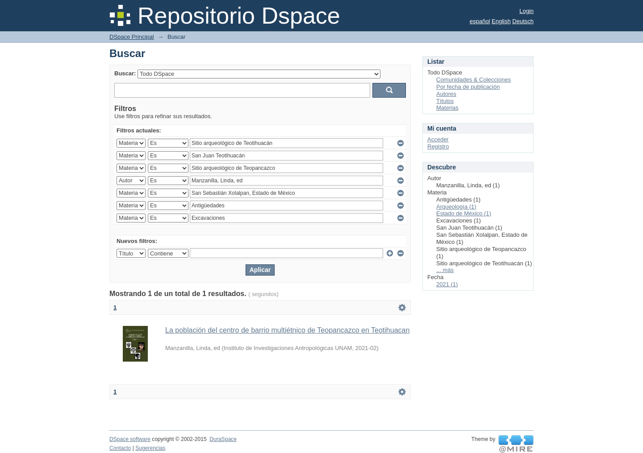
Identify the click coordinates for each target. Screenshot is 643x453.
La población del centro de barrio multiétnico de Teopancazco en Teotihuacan (287, 330)
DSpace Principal (131, 36)
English (501, 21)
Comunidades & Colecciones (473, 79)
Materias (447, 107)
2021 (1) (447, 284)
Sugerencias (150, 448)
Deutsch (523, 21)
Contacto (120, 448)
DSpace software (129, 439)
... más (445, 270)
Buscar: (125, 73)
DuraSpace (222, 439)
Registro (438, 146)
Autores (446, 94)
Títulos (445, 101)
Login (526, 11)
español (480, 21)
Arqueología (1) (456, 206)
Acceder (438, 139)
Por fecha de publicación (468, 86)
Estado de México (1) (463, 213)
